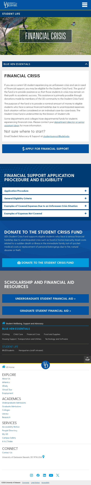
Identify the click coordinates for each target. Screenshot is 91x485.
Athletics (6, 382)
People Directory (9, 430)
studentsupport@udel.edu (56, 136)
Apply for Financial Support (45, 148)
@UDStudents (8, 350)
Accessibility (45, 482)
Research (6, 417)
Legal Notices (35, 482)
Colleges (6, 410)
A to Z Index (7, 441)
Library (5, 413)
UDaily (5, 386)
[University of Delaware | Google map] (43, 457)
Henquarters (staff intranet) (31, 350)
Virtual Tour (7, 389)
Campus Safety (9, 438)
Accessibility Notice (10, 427)
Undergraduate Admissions (14, 402)
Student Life (11, 13)
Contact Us (7, 452)
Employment (7, 393)
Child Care (18, 334)
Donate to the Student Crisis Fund (45, 262)
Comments (25, 482)
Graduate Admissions (11, 406)
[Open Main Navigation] (84, 5)
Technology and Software (56, 339)
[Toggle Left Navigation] (86, 64)
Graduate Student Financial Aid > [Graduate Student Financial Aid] (45, 310)
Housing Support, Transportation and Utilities (21, 339)
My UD (5, 434)
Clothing (5, 334)
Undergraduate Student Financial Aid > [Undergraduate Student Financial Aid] (45, 298)
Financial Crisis (33, 334)
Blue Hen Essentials (17, 63)
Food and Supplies (52, 334)
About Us (6, 378)
